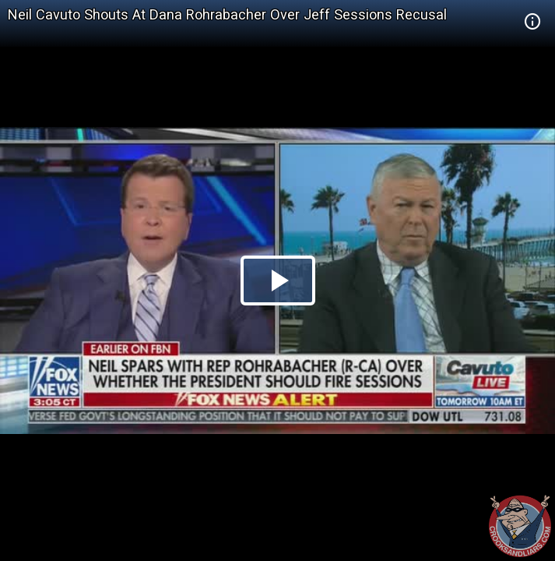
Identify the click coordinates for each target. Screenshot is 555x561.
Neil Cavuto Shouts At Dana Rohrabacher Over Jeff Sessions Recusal (227, 14)
